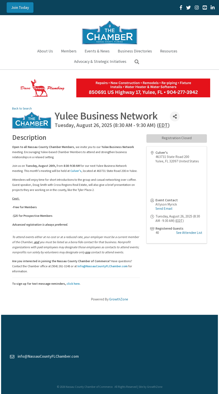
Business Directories (135, 51)
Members (69, 51)
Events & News (97, 51)
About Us (45, 51)
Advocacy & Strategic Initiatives (100, 62)
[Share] (175, 116)
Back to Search (22, 109)
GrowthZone (118, 299)
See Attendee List (189, 233)
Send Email (163, 208)
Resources (168, 51)
